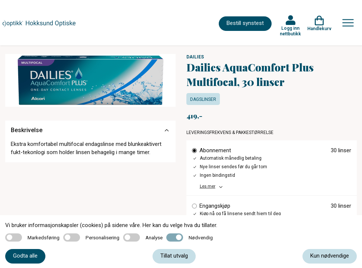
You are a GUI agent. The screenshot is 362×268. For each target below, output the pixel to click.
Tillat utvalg (174, 255)
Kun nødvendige (329, 255)
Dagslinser (203, 99)
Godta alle (25, 255)
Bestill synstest (245, 23)
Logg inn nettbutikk (290, 31)
